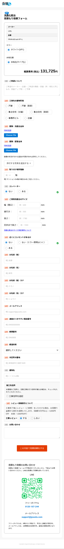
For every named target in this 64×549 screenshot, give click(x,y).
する (23, 418)
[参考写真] (7, 130)
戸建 (9, 106)
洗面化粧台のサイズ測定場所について (17, 230)
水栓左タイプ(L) (16, 62)
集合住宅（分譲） (15, 112)
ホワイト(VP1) (16, 49)
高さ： (7, 218)
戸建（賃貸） (26, 106)
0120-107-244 (32, 506)
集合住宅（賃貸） (40, 112)
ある (22, 191)
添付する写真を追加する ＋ (19, 163)
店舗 (28, 118)
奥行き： (8, 211)
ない (9, 191)
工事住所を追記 (15, 396)
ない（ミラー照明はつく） (32, 242)
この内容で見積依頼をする (32, 448)
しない (35, 418)
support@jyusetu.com (32, 517)
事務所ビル (12, 118)
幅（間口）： (9, 205)
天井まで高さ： (11, 225)
